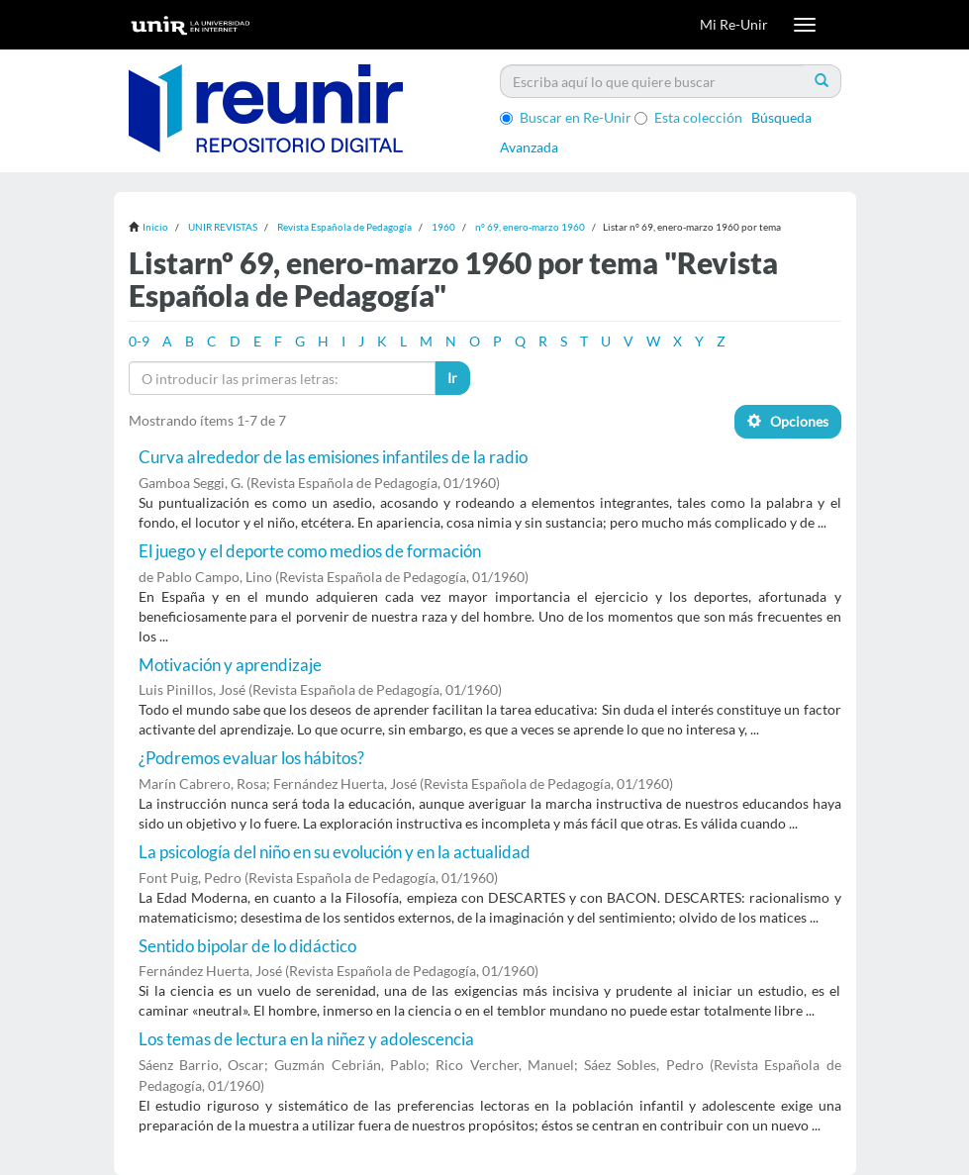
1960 (443, 227)
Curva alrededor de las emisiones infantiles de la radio (333, 456)
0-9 (139, 341)
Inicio (155, 227)
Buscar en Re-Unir (565, 117)
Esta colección (688, 117)
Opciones (787, 421)
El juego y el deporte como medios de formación (310, 550)
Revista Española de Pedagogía (344, 227)
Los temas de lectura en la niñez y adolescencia (306, 1038)
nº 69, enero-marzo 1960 (530, 227)
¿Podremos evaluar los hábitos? (251, 757)
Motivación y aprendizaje (230, 664)
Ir (452, 377)
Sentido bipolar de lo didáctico (247, 945)
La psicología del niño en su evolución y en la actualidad (335, 851)
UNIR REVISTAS (222, 227)
